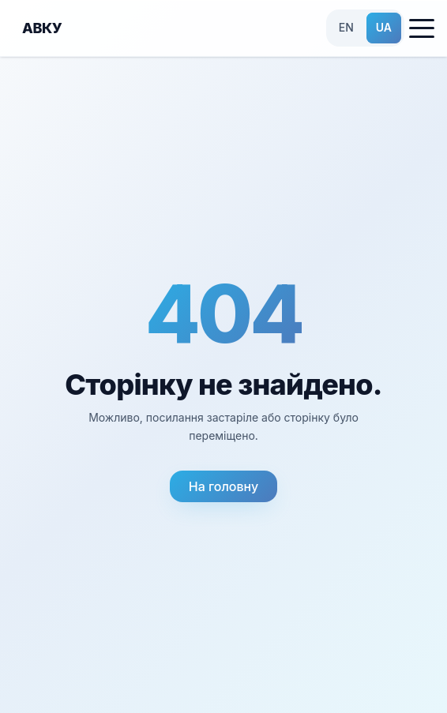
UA (384, 27)
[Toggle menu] (421, 28)
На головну (223, 486)
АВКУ (42, 28)
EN (346, 27)
